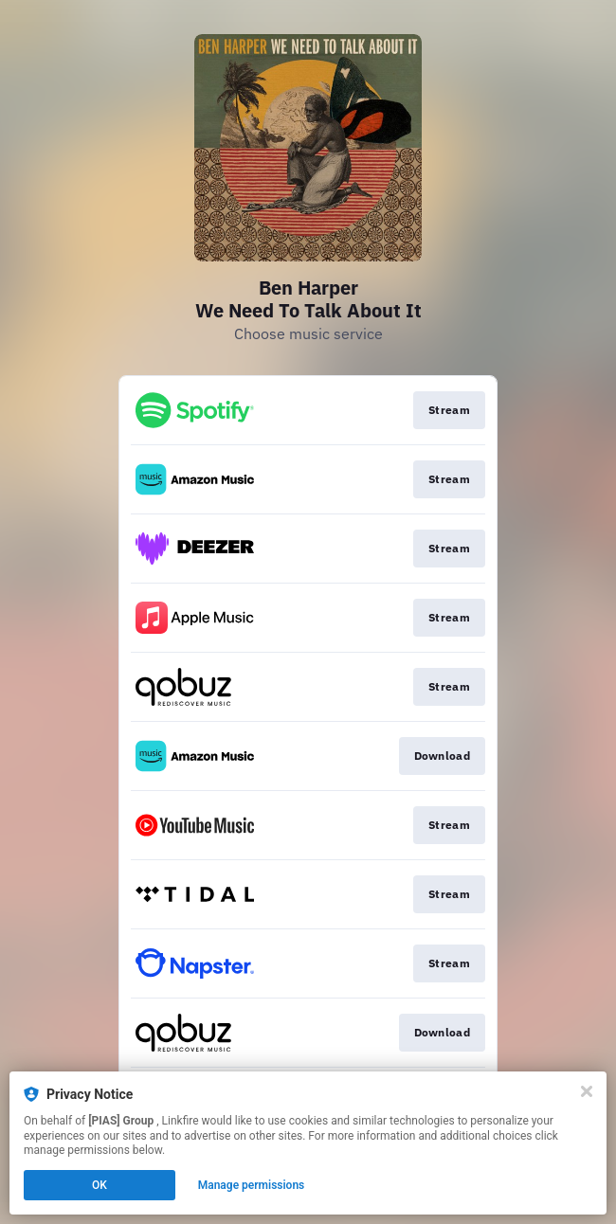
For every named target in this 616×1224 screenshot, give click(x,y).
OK (99, 1185)
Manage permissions (251, 1185)
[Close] (586, 1091)
